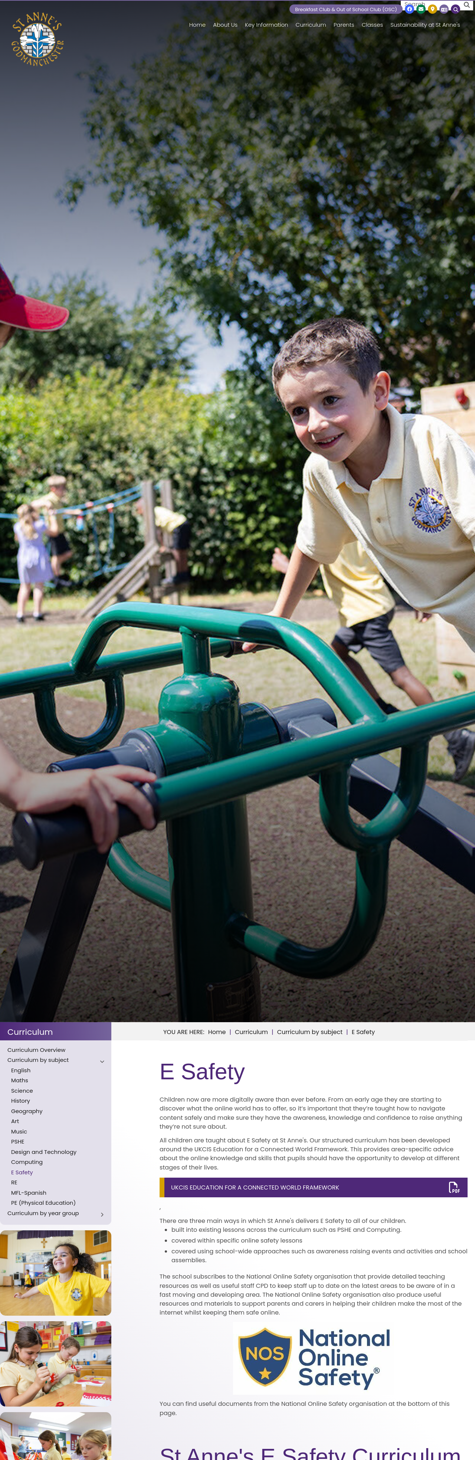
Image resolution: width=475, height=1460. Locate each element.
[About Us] (225, 18)
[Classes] (372, 18)
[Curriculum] (311, 18)
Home (217, 1032)
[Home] (37, 39)
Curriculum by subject (310, 1032)
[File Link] (314, 1187)
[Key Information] (266, 18)
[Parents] (344, 18)
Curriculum (30, 1032)
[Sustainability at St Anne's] (425, 18)
